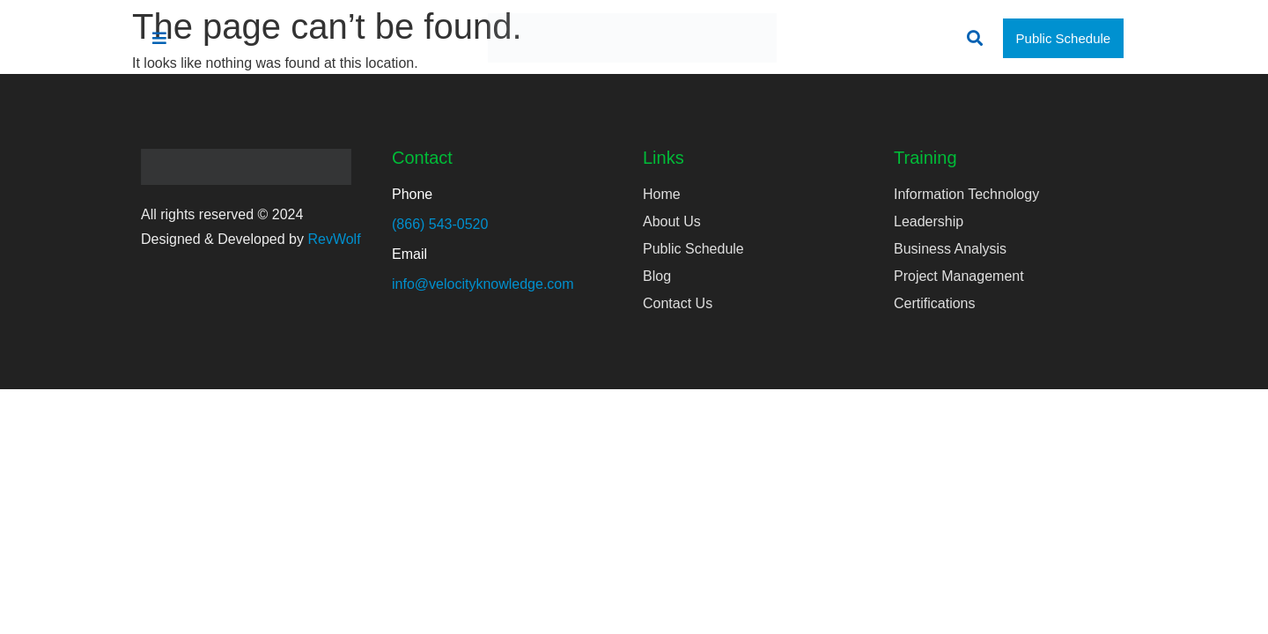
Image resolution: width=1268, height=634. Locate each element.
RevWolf (333, 239)
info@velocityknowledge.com (483, 283)
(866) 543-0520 (440, 224)
